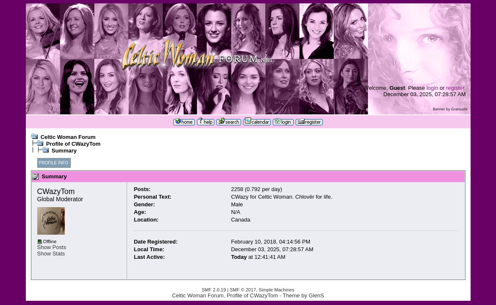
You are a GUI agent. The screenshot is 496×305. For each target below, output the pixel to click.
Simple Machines (276, 289)
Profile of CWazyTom (73, 144)
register (455, 88)
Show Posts (52, 247)
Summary (64, 150)
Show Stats (51, 253)
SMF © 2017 (243, 289)
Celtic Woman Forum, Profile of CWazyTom (225, 295)
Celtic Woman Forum (68, 137)
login (432, 88)
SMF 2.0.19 (214, 289)
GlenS (316, 295)
